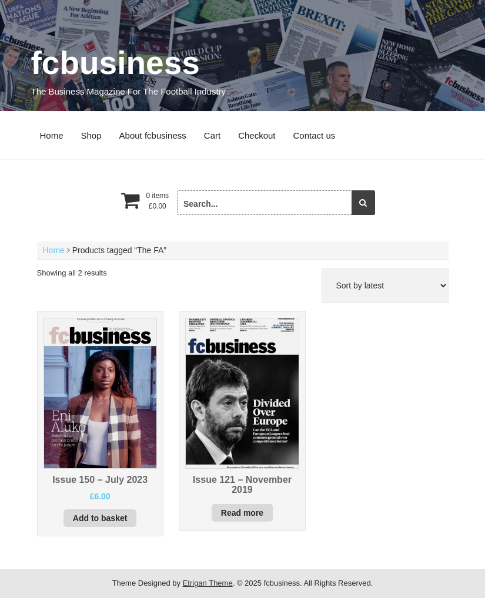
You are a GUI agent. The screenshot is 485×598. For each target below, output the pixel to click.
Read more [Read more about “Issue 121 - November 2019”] (242, 513)
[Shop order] (385, 285)
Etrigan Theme (208, 583)
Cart (212, 135)
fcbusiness (115, 63)
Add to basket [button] (100, 518)
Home (51, 135)
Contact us (314, 135)
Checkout (256, 135)
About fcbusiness (152, 135)
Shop (91, 135)
